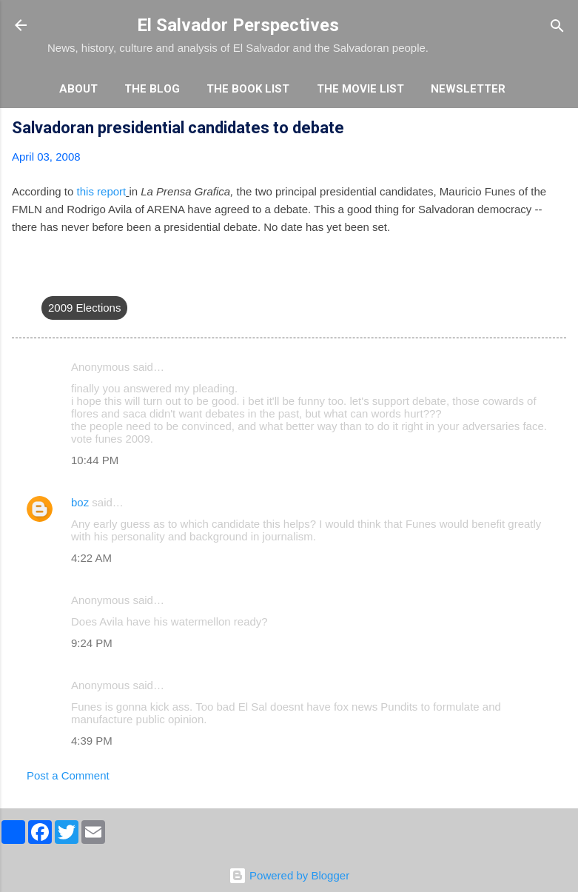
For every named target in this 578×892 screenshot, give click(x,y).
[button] (557, 130)
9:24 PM (91, 643)
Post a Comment (68, 775)
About (78, 88)
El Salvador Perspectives (238, 25)
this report (102, 191)
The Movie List (360, 88)
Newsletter (468, 88)
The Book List (247, 88)
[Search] (557, 27)
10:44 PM (94, 460)
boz (80, 502)
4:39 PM (91, 740)
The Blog (152, 88)
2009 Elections (84, 307)
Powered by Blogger (289, 875)
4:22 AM (91, 557)
